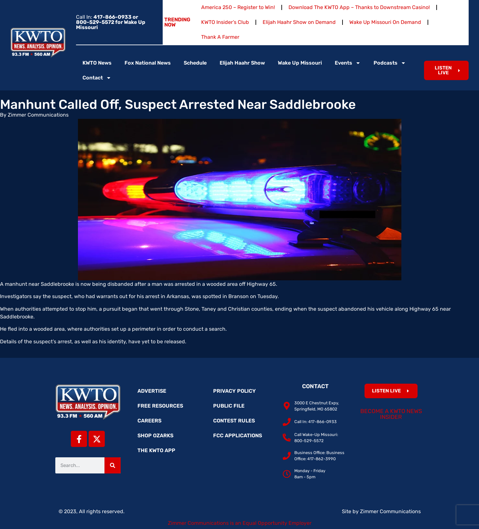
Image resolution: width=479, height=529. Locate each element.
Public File (229, 406)
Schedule (195, 63)
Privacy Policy (234, 391)
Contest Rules (234, 421)
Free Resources (160, 406)
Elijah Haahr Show (242, 63)
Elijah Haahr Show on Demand (299, 22)
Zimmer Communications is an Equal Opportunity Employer (239, 523)
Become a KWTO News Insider (391, 414)
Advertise (151, 391)
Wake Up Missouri (300, 63)
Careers (149, 421)
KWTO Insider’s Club (225, 22)
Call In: (110, 22)
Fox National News (148, 63)
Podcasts (390, 63)
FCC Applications (237, 435)
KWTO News (97, 63)
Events (348, 63)
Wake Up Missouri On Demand (385, 22)
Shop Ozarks (155, 435)
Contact (96, 78)
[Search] (112, 465)
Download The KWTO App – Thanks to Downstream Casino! (359, 7)
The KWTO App (156, 450)
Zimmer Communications (390, 511)
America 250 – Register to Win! (238, 7)
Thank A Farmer (220, 37)
